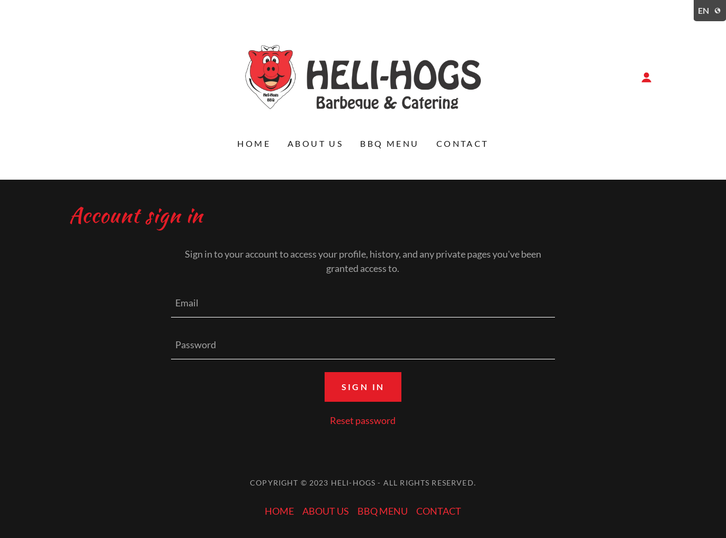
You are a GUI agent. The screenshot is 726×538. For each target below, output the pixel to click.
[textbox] (363, 302)
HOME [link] (254, 143)
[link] (363, 76)
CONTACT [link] (462, 143)
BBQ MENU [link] (389, 143)
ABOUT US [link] (315, 143)
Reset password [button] (363, 420)
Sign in (363, 387)
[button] (646, 77)
